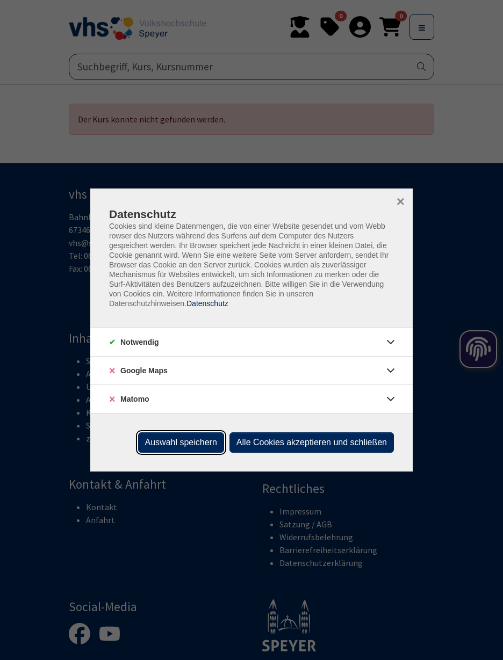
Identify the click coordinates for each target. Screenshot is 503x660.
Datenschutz (207, 303)
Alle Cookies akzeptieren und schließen (311, 442)
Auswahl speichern (181, 442)
